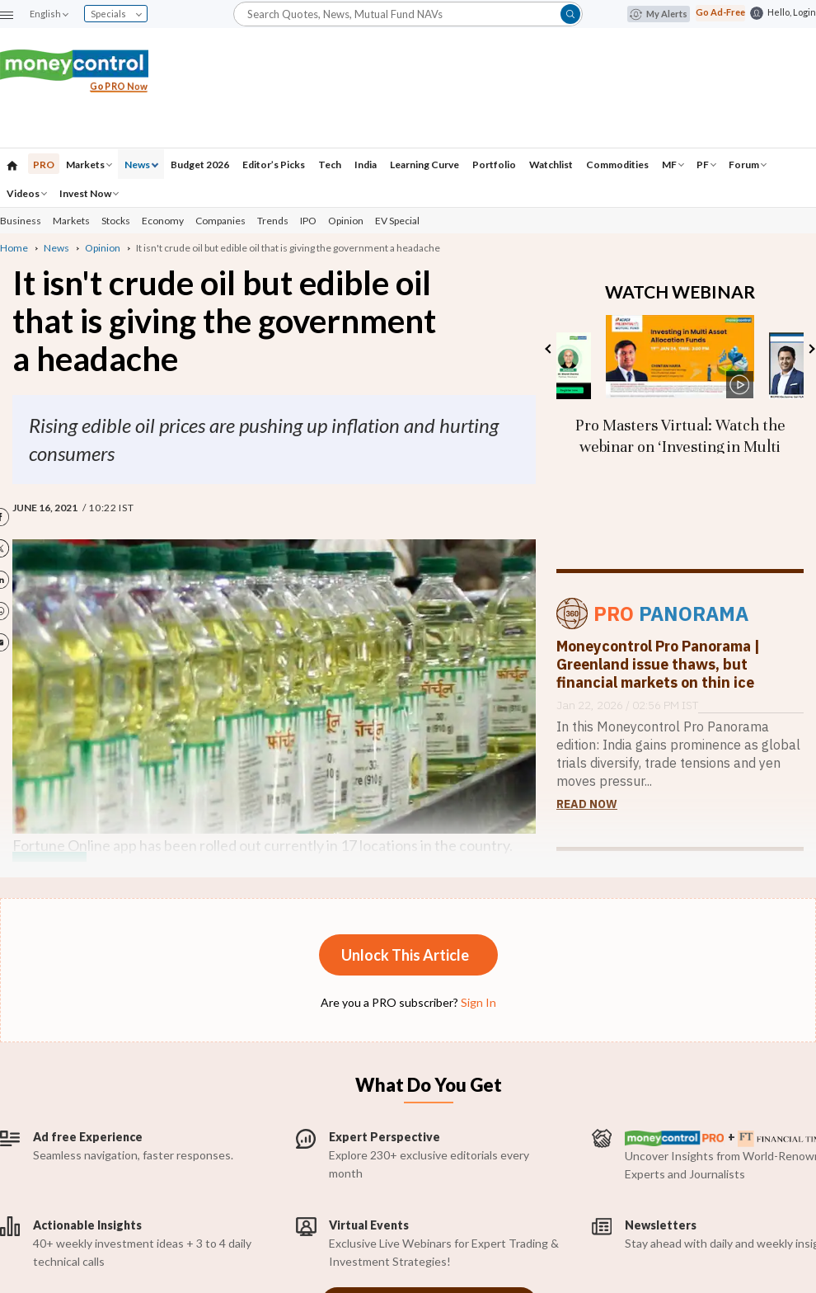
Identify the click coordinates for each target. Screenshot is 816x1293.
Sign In (478, 1002)
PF (706, 164)
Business (20, 220)
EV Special (397, 220)
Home (14, 248)
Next (809, 348)
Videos (27, 193)
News (141, 164)
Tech (329, 164)
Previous (549, 348)
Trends (272, 220)
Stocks (115, 220)
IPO (308, 220)
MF (673, 164)
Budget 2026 (200, 164)
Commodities (617, 164)
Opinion (345, 220)
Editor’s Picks (273, 164)
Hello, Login (791, 12)
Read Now (586, 804)
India (365, 164)
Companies (220, 220)
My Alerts (658, 13)
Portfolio (494, 164)
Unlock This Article (405, 955)
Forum (748, 164)
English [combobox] (49, 13)
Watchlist (551, 164)
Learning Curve (424, 164)
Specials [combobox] (116, 13)
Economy (163, 220)
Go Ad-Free (720, 12)
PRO (43, 164)
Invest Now (89, 193)
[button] (6, 14)
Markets (89, 164)
